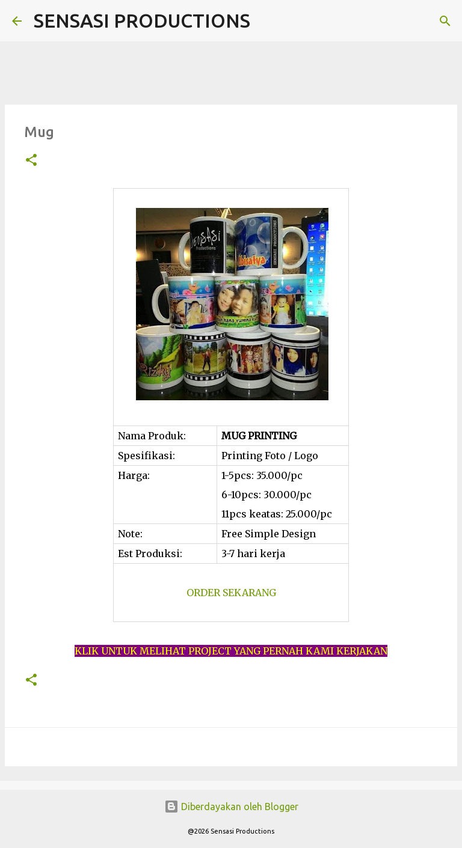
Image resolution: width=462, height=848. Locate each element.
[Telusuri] (267, 21)
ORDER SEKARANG (231, 593)
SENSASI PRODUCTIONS (142, 20)
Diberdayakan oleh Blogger (231, 806)
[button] (31, 161)
